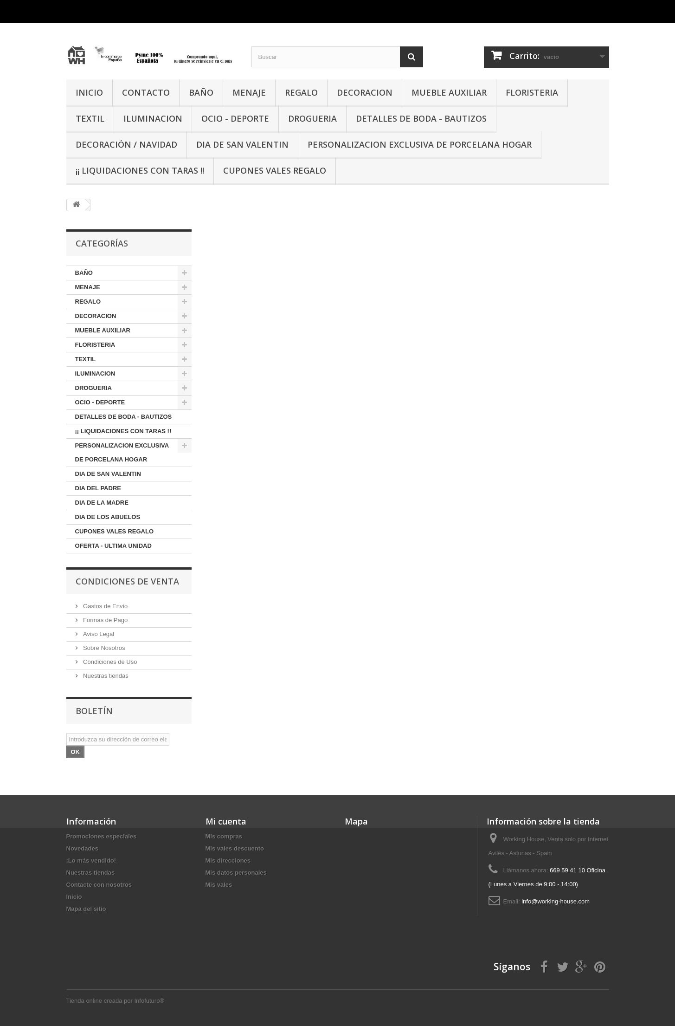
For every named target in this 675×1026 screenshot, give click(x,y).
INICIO (89, 92)
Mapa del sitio (86, 908)
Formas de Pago (105, 620)
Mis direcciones (228, 860)
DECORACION (364, 92)
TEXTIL (90, 118)
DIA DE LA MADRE (102, 502)
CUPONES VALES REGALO (274, 170)
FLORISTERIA (532, 92)
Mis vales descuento (235, 848)
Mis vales (219, 884)
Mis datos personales (236, 872)
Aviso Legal (98, 633)
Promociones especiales (101, 836)
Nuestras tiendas (105, 675)
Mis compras (224, 836)
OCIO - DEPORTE (235, 118)
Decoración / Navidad (126, 144)
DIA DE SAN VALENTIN (242, 144)
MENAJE (249, 92)
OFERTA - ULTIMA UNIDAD (113, 545)
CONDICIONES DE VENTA (127, 581)
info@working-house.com (555, 901)
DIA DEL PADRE (98, 488)
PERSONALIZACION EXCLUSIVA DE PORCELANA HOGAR (420, 144)
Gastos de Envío (105, 606)
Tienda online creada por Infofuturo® (115, 1000)
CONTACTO (146, 92)
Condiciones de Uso (109, 661)
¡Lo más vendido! (91, 860)
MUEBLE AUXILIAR (449, 92)
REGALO (301, 92)
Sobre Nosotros (103, 647)
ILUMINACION (152, 118)
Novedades (82, 848)
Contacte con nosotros (99, 884)
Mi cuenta (226, 821)
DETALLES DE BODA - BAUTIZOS (421, 118)
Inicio (74, 896)
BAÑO (201, 92)
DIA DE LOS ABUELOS (108, 516)
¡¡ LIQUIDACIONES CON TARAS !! (140, 170)
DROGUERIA (312, 118)
